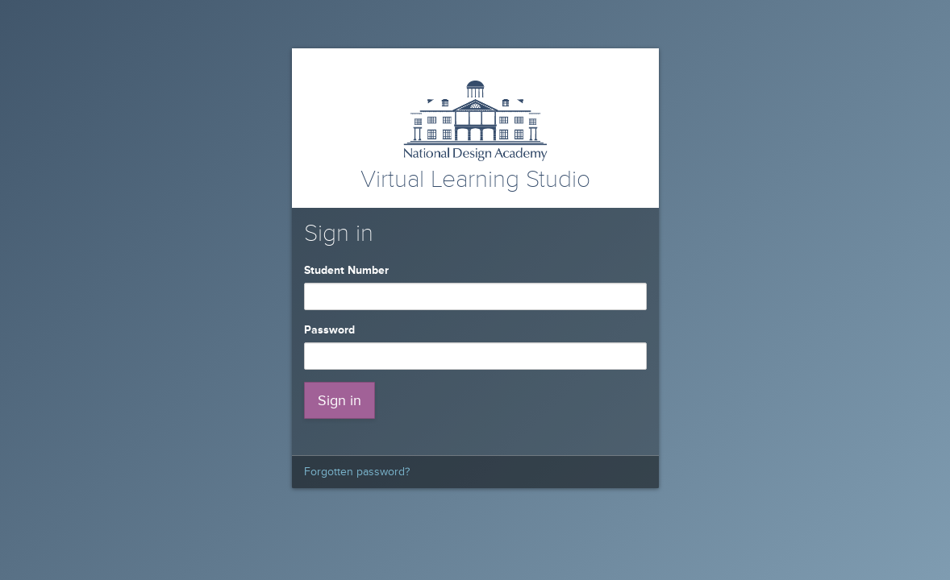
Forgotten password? (357, 471)
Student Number (349, 270)
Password (332, 330)
